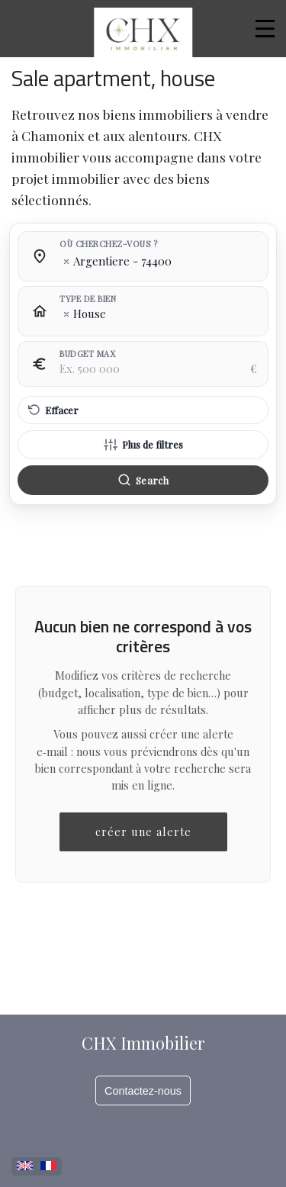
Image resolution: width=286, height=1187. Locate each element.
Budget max (87, 354)
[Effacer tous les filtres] (143, 410)
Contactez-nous (143, 1091)
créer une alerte (143, 831)
